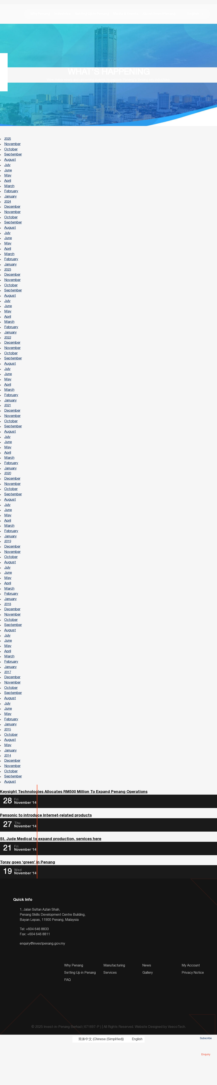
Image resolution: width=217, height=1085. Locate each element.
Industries (60, 14)
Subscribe (206, 1032)
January (10, 201)
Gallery (147, 1013)
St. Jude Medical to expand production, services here (50, 879)
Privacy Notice (193, 1013)
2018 (8, 632)
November (12, 146)
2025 (8, 141)
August (10, 163)
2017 (8, 704)
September (13, 157)
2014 (8, 792)
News (146, 1006)
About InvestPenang (156, 14)
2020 (8, 494)
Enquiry (205, 1048)
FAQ (67, 1020)
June (8, 174)
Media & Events (123, 14)
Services (110, 1013)
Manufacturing (114, 1006)
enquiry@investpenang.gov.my (42, 984)
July (7, 168)
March (9, 190)
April (7, 185)
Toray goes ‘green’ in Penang (27, 903)
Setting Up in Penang (89, 14)
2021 (8, 422)
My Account (191, 1006)
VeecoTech (176, 1067)
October (11, 152)
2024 (8, 207)
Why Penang (37, 14)
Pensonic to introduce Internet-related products (46, 855)
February (11, 196)
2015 (8, 765)
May (8, 179)
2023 (8, 279)
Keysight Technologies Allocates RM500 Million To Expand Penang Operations (73, 831)
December (12, 213)
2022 (8, 351)
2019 (8, 566)
